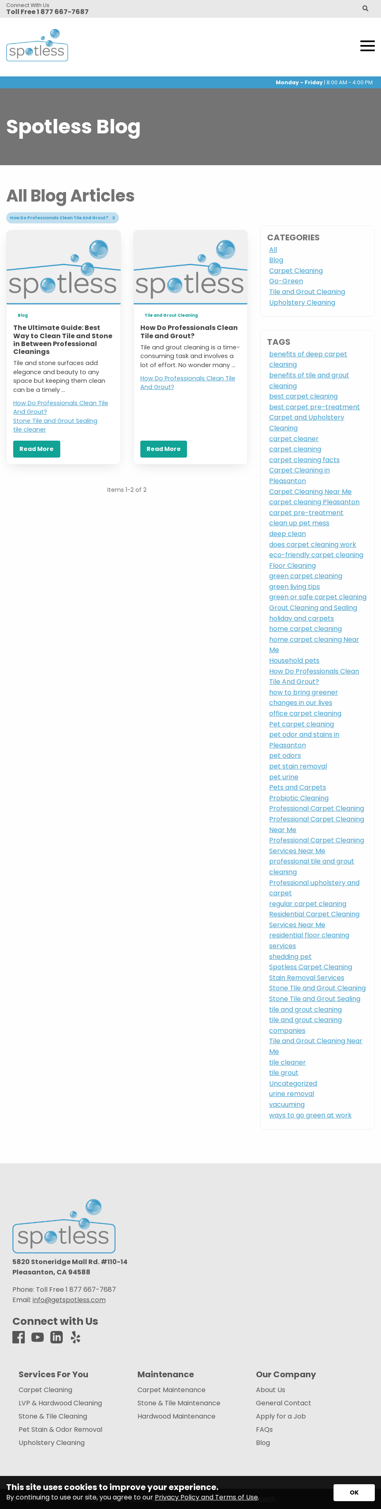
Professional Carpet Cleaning (316, 808)
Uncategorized (293, 1083)
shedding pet (290, 956)
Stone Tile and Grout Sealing (55, 421)
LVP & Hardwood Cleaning (60, 1403)
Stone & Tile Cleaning (53, 1416)
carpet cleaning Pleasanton (314, 502)
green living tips (294, 586)
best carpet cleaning (303, 396)
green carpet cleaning (305, 576)
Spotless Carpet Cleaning (310, 967)
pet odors (285, 755)
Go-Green (286, 281)
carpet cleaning (295, 449)
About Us (270, 1390)
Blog (23, 315)
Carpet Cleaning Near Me (310, 491)
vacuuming (287, 1104)
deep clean (287, 534)
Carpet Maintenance (171, 1390)
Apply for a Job (281, 1416)
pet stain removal (298, 766)
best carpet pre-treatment (314, 407)
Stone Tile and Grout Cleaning (317, 988)
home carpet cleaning (305, 628)
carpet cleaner (294, 439)
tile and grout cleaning (305, 1009)
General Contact (283, 1403)
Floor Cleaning (292, 565)
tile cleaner (29, 429)
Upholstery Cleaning (302, 302)
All (273, 249)
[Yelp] (75, 1338)
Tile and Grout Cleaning (171, 315)
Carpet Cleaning (296, 270)
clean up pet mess (299, 523)
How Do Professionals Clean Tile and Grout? (189, 331)
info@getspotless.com (69, 1300)
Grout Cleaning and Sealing (313, 607)
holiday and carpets (301, 618)
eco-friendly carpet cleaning (316, 555)
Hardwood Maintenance (176, 1416)
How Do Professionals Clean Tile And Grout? (60, 407)
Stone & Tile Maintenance (178, 1403)
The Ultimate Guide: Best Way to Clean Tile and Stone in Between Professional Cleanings (62, 339)
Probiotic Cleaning (299, 798)
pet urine (283, 777)
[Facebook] (18, 1338)
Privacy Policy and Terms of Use (206, 1497)
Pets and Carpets (297, 787)
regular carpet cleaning (307, 904)
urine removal (291, 1094)
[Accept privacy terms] (354, 1492)
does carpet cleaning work (312, 544)
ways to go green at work (310, 1115)
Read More (36, 449)
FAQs (264, 1429)
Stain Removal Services (306, 977)
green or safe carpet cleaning (318, 597)
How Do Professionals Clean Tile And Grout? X (62, 218)
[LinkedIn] (56, 1338)
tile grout (283, 1072)
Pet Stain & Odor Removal (60, 1429)
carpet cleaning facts (304, 460)
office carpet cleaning (305, 713)
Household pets (294, 660)
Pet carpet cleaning (301, 724)
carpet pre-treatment (306, 512)
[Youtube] (37, 1338)
